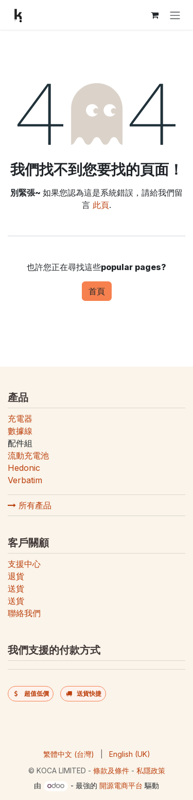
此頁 (101, 205)
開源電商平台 (121, 785)
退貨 (16, 576)
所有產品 (29, 505)
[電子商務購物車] (154, 15)
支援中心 (24, 564)
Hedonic (24, 468)
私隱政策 (150, 770)
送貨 (16, 588)
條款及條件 (111, 770)
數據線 (20, 431)
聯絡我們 (24, 613)
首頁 (97, 291)
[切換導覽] (175, 15)
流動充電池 (28, 455)
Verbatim (25, 480)
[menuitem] (68, 754)
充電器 (20, 418)
